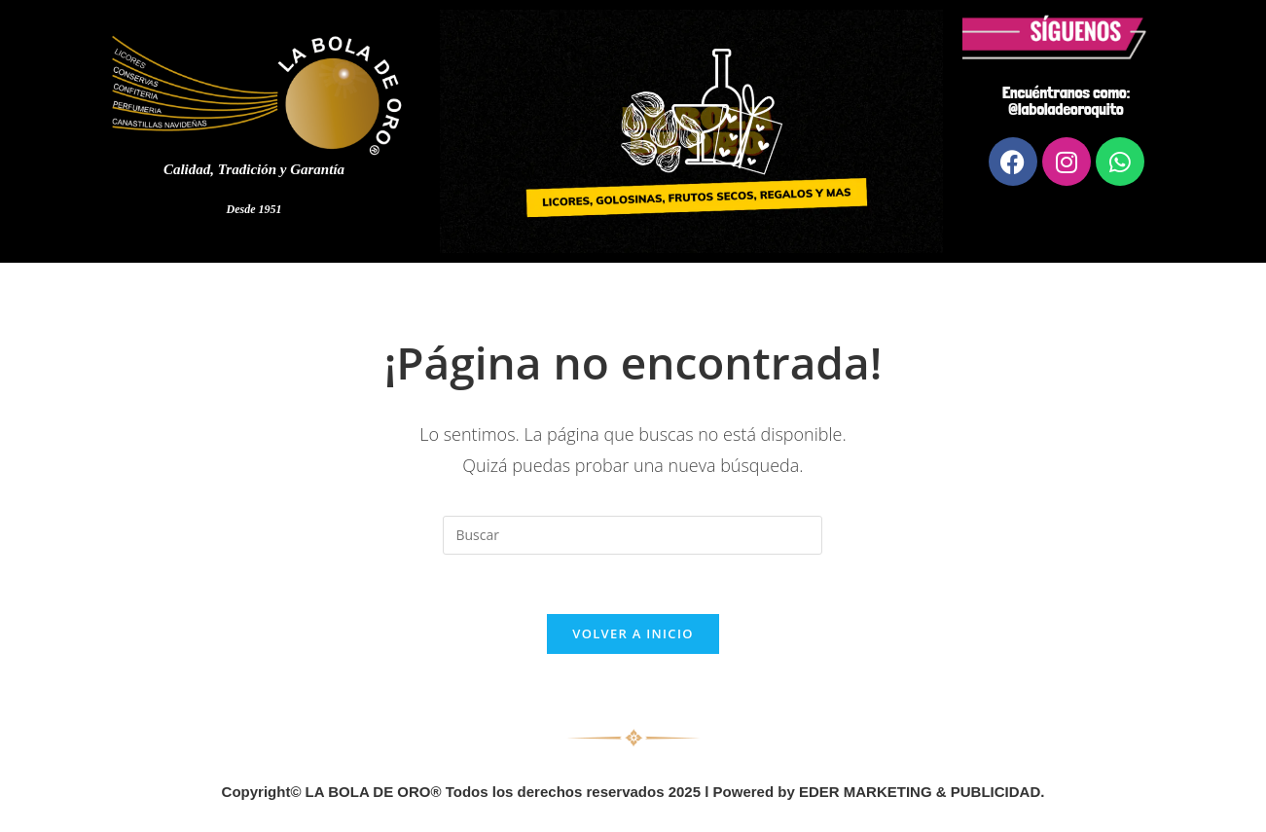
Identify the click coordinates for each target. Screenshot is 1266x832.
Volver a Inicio (632, 633)
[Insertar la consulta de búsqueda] (632, 535)
